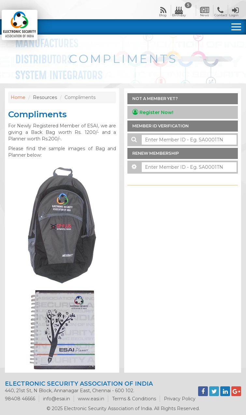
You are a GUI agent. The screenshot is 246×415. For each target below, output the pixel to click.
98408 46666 (20, 399)
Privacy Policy (179, 399)
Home (18, 97)
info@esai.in (56, 399)
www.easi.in (91, 399)
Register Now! (152, 112)
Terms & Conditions (134, 399)
